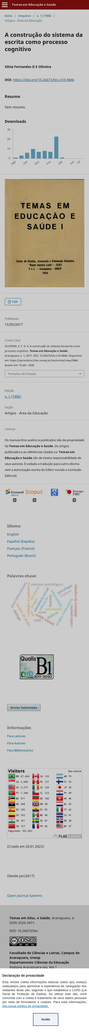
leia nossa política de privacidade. (25, 1006)
